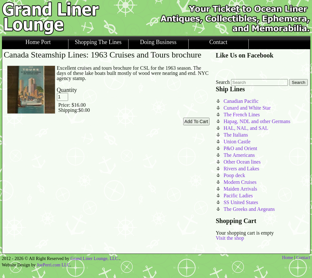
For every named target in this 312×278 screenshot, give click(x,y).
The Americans (239, 155)
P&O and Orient (240, 148)
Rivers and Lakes (241, 168)
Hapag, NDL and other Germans (257, 121)
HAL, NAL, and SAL (246, 128)
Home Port (38, 42)
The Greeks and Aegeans (249, 209)
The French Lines (242, 114)
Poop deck (234, 175)
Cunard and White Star (247, 108)
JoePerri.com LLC (53, 265)
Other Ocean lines (242, 162)
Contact (218, 42)
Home (287, 257)
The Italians (236, 135)
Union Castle (237, 141)
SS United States (241, 202)
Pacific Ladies (238, 195)
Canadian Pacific (241, 101)
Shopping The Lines (98, 42)
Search (223, 82)
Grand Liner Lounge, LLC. (94, 258)
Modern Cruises (240, 182)
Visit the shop (230, 238)
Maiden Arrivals (240, 189)
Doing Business (158, 42)
